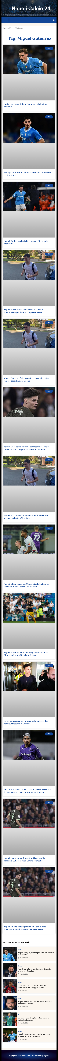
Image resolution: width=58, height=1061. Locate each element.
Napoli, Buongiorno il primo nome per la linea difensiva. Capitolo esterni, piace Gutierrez (25, 928)
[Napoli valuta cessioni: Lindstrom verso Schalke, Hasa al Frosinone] (10, 1035)
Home (5, 28)
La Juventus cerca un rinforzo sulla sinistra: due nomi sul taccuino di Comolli (26, 722)
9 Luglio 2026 (23, 957)
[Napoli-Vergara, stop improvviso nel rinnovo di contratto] (10, 954)
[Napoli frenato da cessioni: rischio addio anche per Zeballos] (10, 970)
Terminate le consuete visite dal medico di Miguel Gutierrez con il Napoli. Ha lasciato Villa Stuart (26, 448)
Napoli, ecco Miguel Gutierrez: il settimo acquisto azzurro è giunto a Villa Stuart (26, 516)
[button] (9, 20)
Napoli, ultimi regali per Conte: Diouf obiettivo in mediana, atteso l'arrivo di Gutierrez (26, 585)
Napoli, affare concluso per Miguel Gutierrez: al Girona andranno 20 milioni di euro (26, 653)
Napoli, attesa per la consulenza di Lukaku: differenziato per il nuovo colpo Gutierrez (23, 311)
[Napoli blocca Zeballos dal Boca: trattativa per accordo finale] (10, 1003)
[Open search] (54, 20)
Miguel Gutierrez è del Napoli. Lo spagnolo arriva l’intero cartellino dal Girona (26, 379)
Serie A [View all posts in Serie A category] (20, 949)
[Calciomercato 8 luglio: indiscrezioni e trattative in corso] (10, 1019)
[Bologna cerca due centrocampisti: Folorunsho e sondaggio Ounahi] (10, 986)
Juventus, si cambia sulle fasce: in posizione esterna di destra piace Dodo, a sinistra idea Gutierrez (27, 790)
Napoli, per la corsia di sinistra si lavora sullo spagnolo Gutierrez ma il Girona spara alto (24, 859)
